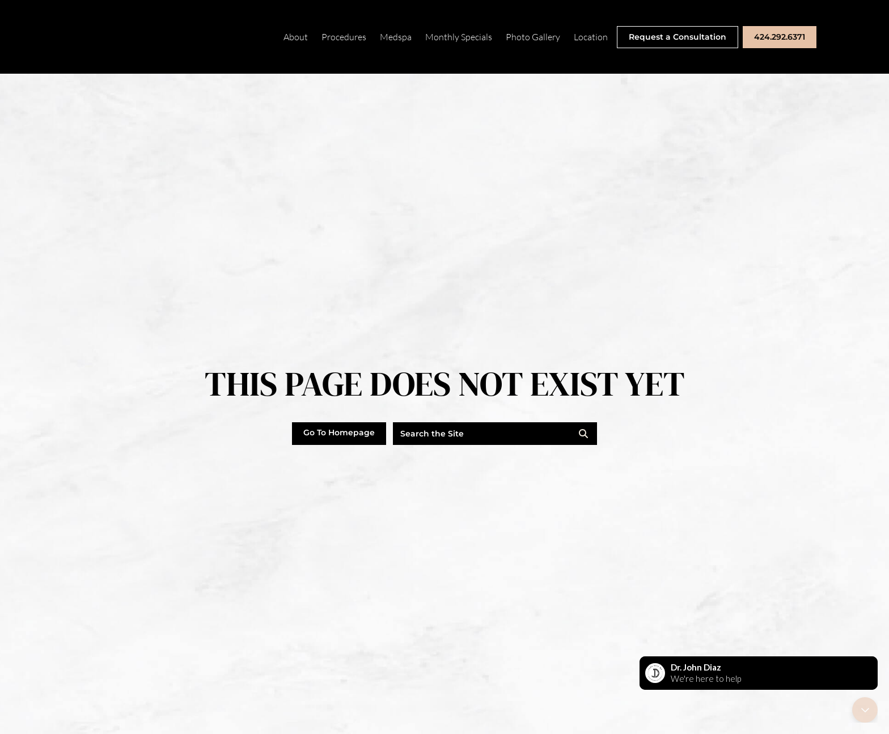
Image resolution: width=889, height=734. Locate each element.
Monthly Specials (458, 37)
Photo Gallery (533, 37)
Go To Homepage (339, 432)
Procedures (343, 37)
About (295, 37)
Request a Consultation (677, 37)
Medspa (396, 37)
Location (591, 37)
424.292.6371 (779, 37)
